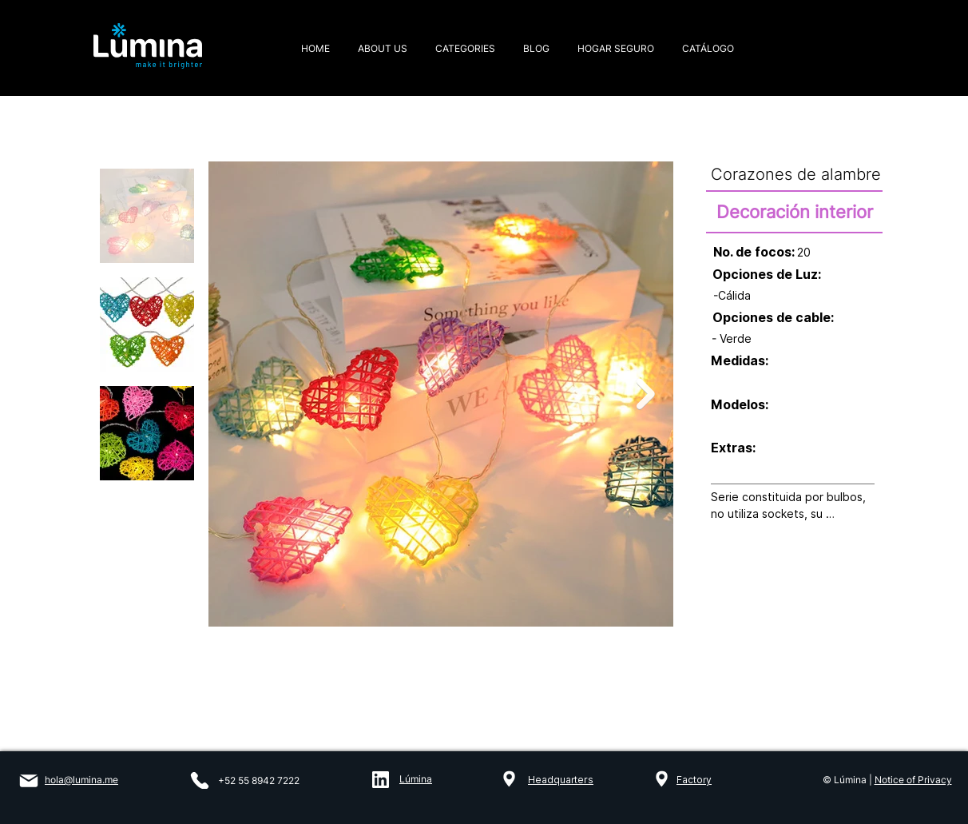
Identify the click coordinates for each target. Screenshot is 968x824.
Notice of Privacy (913, 780)
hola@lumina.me (81, 780)
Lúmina (415, 779)
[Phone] (199, 780)
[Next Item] (646, 394)
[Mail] (28, 780)
